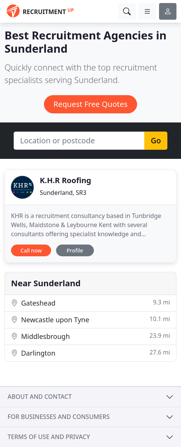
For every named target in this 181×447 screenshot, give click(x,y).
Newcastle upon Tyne (90, 319)
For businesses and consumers (58, 416)
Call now (31, 250)
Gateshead (90, 302)
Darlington (90, 353)
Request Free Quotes (90, 104)
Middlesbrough (90, 336)
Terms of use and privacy (49, 437)
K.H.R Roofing (65, 180)
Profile (75, 250)
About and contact (40, 396)
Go (156, 140)
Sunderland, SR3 (63, 192)
